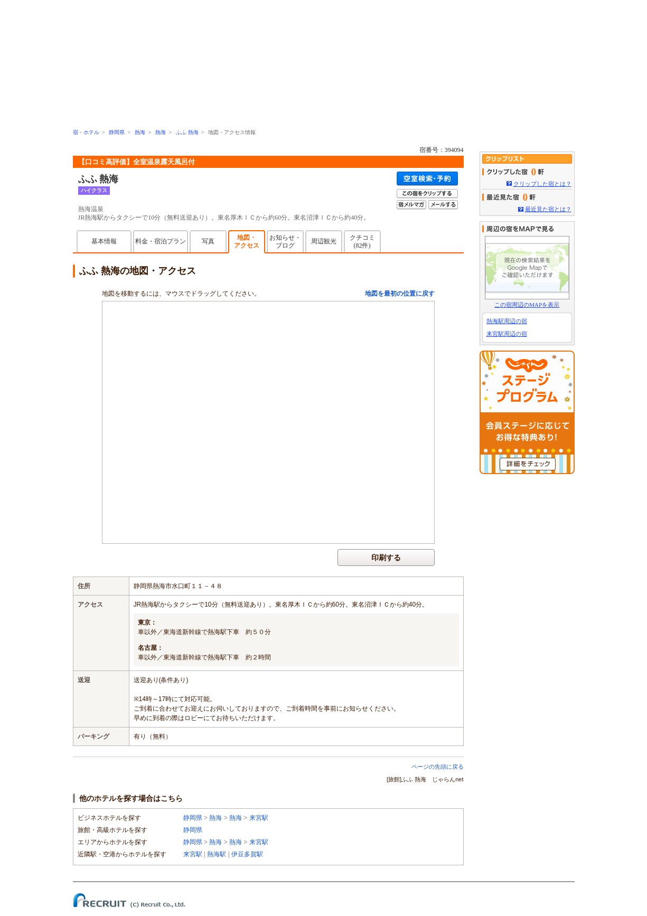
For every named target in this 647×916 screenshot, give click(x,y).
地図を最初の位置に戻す (400, 293)
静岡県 (117, 132)
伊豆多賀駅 (247, 854)
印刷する (386, 557)
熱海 (140, 132)
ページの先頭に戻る (437, 766)
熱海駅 (216, 854)
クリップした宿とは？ (542, 184)
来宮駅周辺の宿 (506, 333)
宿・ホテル (86, 132)
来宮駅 (258, 817)
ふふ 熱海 (187, 132)
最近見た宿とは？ (548, 209)
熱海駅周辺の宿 (506, 321)
